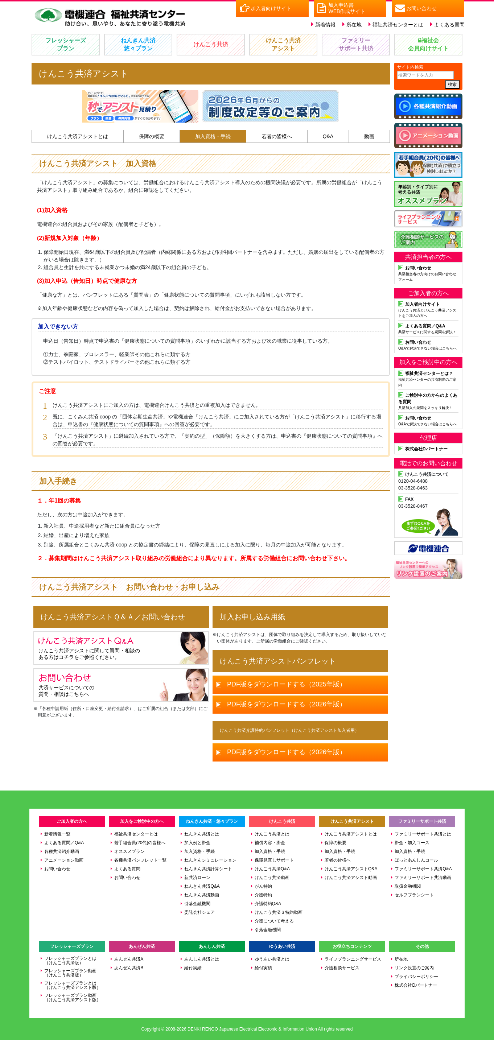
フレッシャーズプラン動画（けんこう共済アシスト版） (72, 997)
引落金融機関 (197, 903)
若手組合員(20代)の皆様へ (139, 842)
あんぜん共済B (128, 967)
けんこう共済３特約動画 (278, 912)
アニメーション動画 (63, 860)
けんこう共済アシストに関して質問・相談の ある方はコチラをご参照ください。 (89, 648)
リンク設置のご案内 (414, 967)
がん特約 (263, 886)
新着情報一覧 (57, 834)
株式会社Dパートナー (416, 985)
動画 (369, 136)
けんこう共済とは (272, 834)
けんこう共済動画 (272, 877)
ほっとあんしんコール (416, 860)
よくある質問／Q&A (64, 842)
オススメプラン (129, 851)
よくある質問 (449, 25)
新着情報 (325, 25)
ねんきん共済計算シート (208, 868)
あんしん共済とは (201, 959)
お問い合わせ (57, 868)
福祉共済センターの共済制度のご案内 (428, 378)
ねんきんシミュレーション (210, 860)
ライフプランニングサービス (353, 959)
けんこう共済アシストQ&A (351, 868)
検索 (452, 84)
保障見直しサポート (274, 860)
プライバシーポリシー (416, 976)
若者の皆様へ (277, 136)
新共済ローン (197, 877)
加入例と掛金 (197, 842)
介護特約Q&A (268, 903)
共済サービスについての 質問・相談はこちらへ (72, 685)
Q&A (328, 136)
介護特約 (263, 894)
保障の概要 (151, 136)
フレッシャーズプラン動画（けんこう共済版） (70, 973)
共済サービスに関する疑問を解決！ (428, 328)
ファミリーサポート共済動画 (423, 877)
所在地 (354, 25)
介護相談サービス (342, 967)
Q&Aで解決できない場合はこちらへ (428, 344)
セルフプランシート (414, 894)
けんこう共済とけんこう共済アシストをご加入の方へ (428, 309)
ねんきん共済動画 (201, 894)
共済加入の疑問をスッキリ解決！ (428, 401)
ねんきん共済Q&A (201, 886)
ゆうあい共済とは (272, 959)
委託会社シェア (199, 912)
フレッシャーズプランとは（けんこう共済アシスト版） (72, 985)
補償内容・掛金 (270, 842)
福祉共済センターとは (397, 25)
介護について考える (274, 921)
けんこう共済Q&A (272, 868)
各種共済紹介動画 (61, 851)
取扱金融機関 (408, 886)
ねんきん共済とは (201, 834)
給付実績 (193, 967)
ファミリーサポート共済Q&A (423, 868)
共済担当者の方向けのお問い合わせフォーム (428, 272)
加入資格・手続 (213, 136)
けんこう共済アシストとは (77, 136)
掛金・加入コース (412, 842)
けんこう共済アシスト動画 (351, 877)
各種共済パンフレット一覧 (140, 860)
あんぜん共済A (128, 959)
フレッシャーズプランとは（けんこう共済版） (70, 960)
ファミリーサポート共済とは (423, 834)
